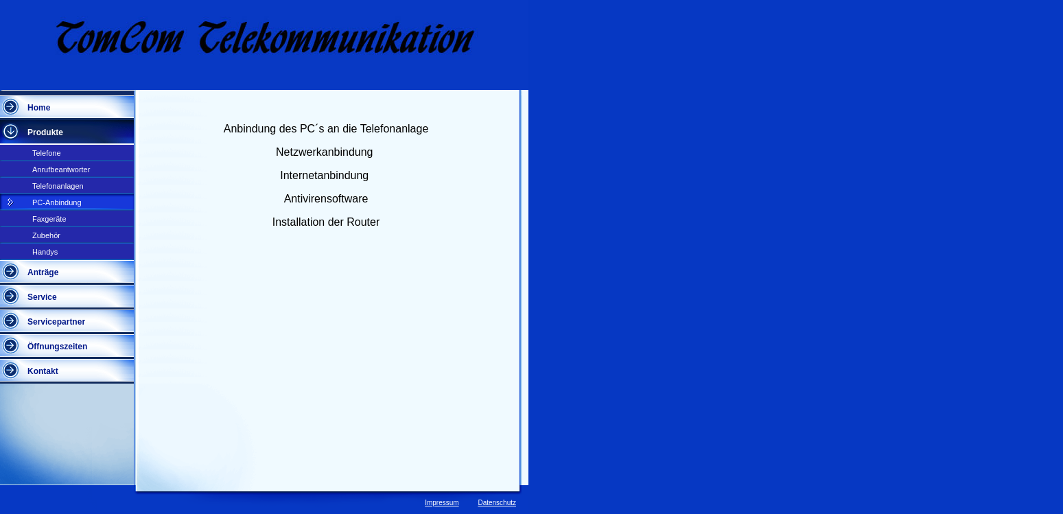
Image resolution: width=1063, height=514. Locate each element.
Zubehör (46, 235)
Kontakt (42, 371)
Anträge (42, 272)
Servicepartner (56, 322)
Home (38, 108)
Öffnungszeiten (57, 346)
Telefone (46, 153)
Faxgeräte (49, 219)
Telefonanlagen (58, 186)
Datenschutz (497, 502)
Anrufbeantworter (61, 169)
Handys (45, 252)
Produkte (45, 132)
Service (42, 297)
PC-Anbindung (57, 202)
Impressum (441, 502)
